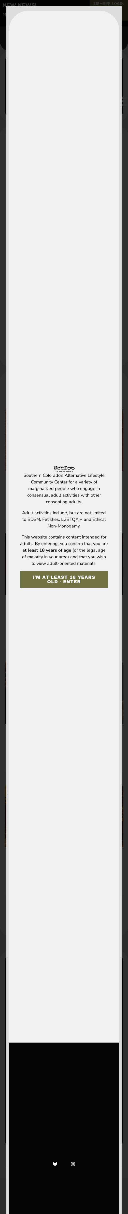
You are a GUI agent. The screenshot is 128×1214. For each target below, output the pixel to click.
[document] (64, 607)
